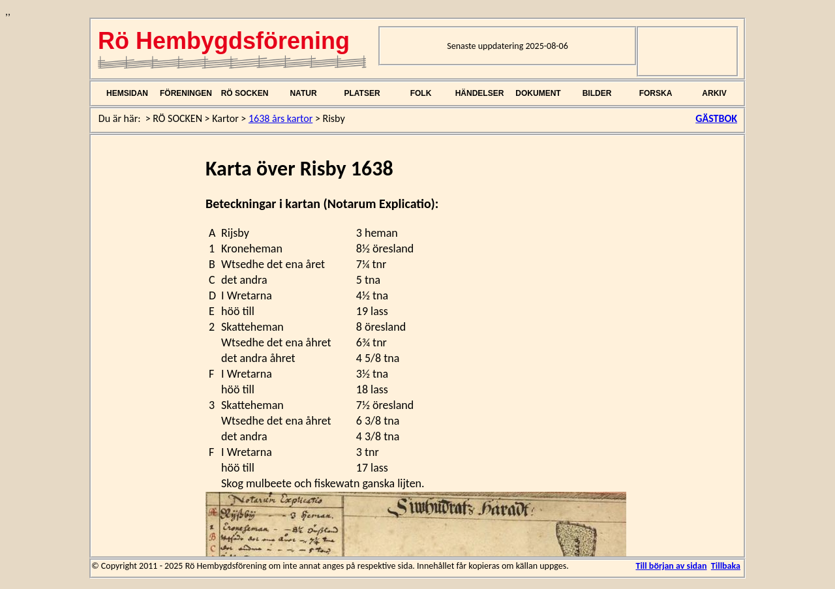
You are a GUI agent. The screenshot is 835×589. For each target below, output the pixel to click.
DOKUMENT (537, 93)
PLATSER (362, 93)
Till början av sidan (670, 565)
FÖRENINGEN (186, 93)
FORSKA (656, 93)
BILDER (597, 93)
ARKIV (714, 93)
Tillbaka (725, 565)
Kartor (225, 118)
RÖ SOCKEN (245, 93)
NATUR (303, 93)
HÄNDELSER (479, 93)
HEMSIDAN (127, 93)
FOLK (421, 93)
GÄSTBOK (716, 118)
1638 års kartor (280, 118)
